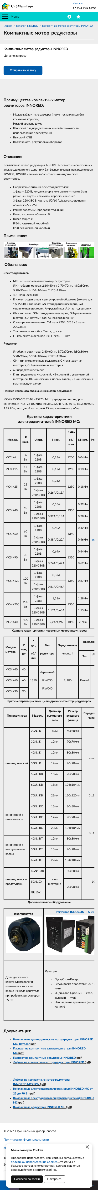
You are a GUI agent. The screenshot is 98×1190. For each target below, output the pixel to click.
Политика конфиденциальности (26, 1139)
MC (29, 1084)
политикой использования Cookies (34, 1161)
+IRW (35, 1084)
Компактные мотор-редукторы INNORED (67, 26)
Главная (8, 26)
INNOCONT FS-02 (82, 912)
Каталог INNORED (27, 26)
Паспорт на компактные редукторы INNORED (44, 1057)
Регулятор (63, 912)
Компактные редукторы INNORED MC (39, 1107)
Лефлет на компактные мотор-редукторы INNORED (48, 1062)
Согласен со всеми (27, 1179)
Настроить (54, 1179)
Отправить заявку (23, 70)
